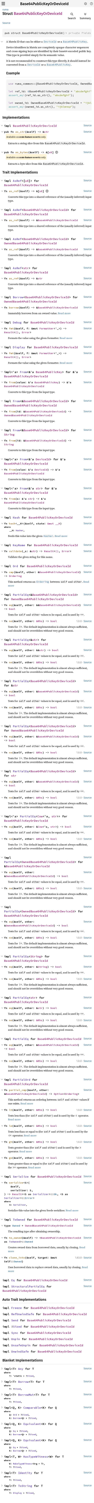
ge (10, 1157)
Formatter (46, 328)
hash (12, 523)
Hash (16, 517)
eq (10, 605)
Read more (64, 313)
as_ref (14, 191)
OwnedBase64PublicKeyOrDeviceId (30, 243)
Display (19, 347)
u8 (50, 152)
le (10, 1125)
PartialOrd (21, 1080)
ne (10, 621)
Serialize (21, 1176)
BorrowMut (26, 1395)
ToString (25, 1486)
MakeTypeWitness (22, 1463)
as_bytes (21, 152)
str (46, 131)
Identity (25, 1473)
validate (15, 551)
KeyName (19, 545)
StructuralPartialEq (28, 1286)
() (17, 332)
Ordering (15, 576)
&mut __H (53, 523)
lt (10, 1109)
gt (10, 1141)
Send (14, 1320)
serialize (16, 1182)
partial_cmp (18, 1090)
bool (12, 608)
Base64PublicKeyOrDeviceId (44, 4)
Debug (17, 322)
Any (20, 1369)
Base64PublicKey (49, 372)
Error (26, 332)
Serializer (41, 1194)
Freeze (16, 1308)
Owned (16, 1225)
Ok (55, 1194)
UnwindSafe (20, 1351)
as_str (20, 131)
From (23, 372)
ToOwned (19, 1219)
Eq (13, 1280)
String (9, 434)
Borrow (18, 297)
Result (9, 332)
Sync (14, 1333)
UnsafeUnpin (21, 1345)
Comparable (32, 1407)
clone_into (17, 1257)
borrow (14, 307)
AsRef (17, 181)
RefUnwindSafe (22, 1314)
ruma (5, 9)
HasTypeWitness (35, 1456)
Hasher (19, 530)
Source (6, 22)
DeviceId (43, 459)
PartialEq (21, 595)
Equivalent (32, 1424)
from (12, 382)
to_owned (15, 1237)
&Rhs (39, 621)
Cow (40, 816)
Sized (17, 1326)
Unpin (15, 1339)
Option (58, 1093)
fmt (11, 328)
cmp (11, 572)
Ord (15, 566)
